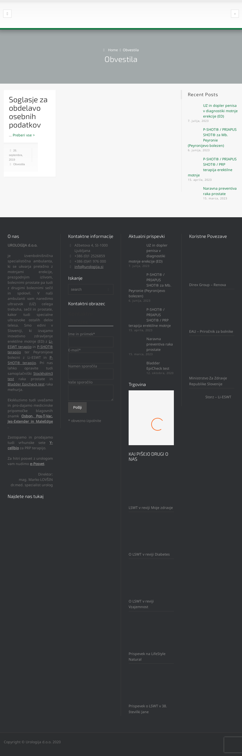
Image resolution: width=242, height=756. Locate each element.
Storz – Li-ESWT (210, 396)
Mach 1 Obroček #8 (151, 428)
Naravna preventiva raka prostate (159, 344)
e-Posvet (37, 463)
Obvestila (19, 164)
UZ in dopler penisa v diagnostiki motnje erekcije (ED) (220, 111)
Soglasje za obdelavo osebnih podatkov (28, 112)
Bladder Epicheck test (26, 384)
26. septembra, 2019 (16, 155)
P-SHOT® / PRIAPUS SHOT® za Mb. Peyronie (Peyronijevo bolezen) (150, 285)
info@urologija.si (88, 266)
